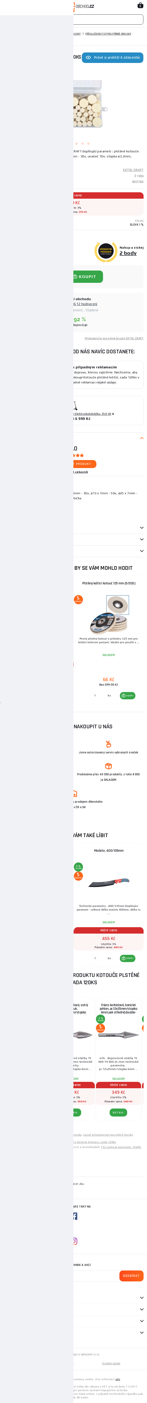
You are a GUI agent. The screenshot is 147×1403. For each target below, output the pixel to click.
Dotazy (11, 551)
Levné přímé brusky (69, 1134)
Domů (7, 33)
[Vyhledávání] (73, 19)
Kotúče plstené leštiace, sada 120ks (91, 1142)
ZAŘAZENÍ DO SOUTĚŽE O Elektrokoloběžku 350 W (73, 414)
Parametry (11, 528)
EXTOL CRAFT (133, 170)
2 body (128, 253)
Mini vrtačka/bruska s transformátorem (39, 583)
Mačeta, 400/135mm (109, 850)
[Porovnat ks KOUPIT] (24, 691)
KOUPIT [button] (60, 691)
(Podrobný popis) (36, 161)
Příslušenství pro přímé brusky (108, 33)
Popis (7, 438)
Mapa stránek (38, 1363)
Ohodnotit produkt (73, 464)
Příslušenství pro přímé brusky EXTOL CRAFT (114, 338)
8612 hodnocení (84, 304)
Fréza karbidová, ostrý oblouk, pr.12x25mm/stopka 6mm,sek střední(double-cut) (72, 1010)
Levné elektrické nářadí (19, 1134)
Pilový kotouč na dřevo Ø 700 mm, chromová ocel (39, 852)
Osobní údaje (111, 1363)
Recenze (11, 540)
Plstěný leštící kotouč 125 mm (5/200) (108, 583)
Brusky (52, 33)
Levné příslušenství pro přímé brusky (108, 1134)
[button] (57, 691)
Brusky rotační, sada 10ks (26, 1005)
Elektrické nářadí (29, 33)
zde (117, 1379)
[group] (38, 640)
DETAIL (26, 1112)
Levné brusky (45, 1134)
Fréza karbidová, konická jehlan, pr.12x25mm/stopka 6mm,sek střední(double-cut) (118, 1010)
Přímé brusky (71, 33)
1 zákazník (80, 472)
